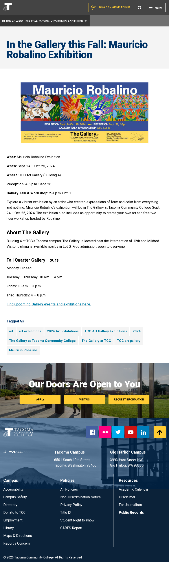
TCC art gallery (128, 341)
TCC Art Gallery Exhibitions (105, 331)
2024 (137, 331)
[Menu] (155, 7)
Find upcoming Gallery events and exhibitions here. (49, 304)
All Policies (69, 489)
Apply (40, 399)
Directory (10, 505)
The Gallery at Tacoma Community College (42, 341)
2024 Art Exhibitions (63, 331)
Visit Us (84, 399)
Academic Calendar (133, 489)
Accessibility (13, 489)
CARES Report (71, 528)
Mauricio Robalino (23, 350)
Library (8, 528)
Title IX (65, 512)
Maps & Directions (17, 536)
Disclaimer (127, 497)
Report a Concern (16, 543)
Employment (12, 520)
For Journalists (130, 505)
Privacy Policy (71, 505)
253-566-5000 (17, 452)
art (11, 331)
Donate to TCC (14, 512)
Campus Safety (15, 497)
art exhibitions (30, 331)
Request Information (129, 399)
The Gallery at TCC (96, 341)
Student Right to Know (77, 520)
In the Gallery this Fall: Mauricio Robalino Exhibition (44, 20)
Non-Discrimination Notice (80, 497)
